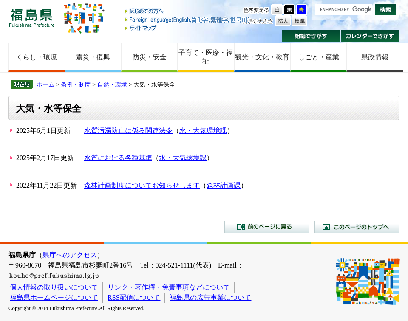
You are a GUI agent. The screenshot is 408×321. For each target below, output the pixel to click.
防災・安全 (150, 57)
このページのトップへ (357, 226)
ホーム (45, 84)
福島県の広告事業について (210, 297)
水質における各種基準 (118, 157)
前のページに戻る (266, 226)
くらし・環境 (36, 57)
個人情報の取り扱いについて (54, 287)
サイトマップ (188, 28)
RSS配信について (134, 297)
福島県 (31, 18)
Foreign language (188, 20)
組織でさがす (311, 36)
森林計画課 (224, 185)
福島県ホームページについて (54, 297)
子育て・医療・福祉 (205, 57)
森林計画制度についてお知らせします (142, 185)
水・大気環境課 (203, 130)
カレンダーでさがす (370, 36)
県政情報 (374, 57)
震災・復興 (93, 57)
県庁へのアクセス (69, 255)
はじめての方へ (188, 12)
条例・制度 (76, 84)
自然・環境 (112, 84)
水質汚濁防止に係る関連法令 (128, 130)
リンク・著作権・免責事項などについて (169, 287)
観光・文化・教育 (262, 57)
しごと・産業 (318, 57)
